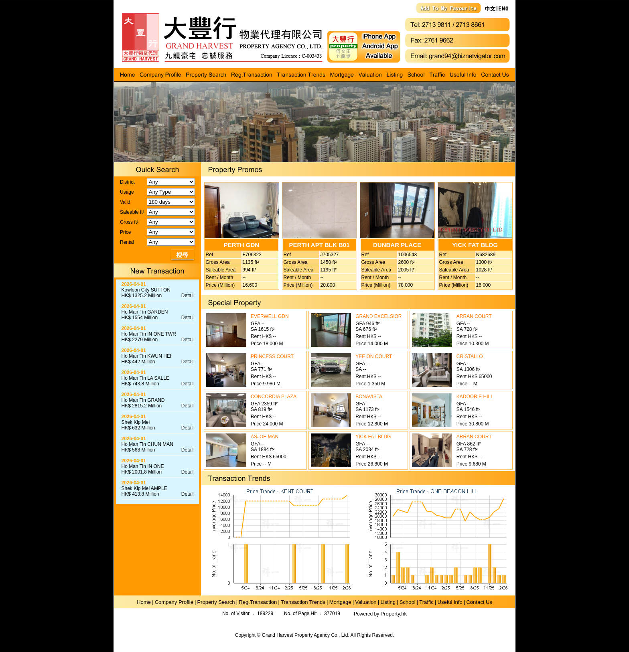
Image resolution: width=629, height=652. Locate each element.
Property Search (216, 602)
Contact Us (479, 602)
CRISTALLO (470, 356)
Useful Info (450, 602)
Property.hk (394, 614)
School (408, 602)
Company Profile (174, 602)
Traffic (426, 602)
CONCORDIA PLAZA (273, 396)
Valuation (365, 602)
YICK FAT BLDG (373, 436)
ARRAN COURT (474, 316)
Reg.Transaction (258, 602)
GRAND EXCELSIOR (378, 316)
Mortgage (340, 602)
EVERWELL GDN (270, 316)
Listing (388, 602)
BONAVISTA (368, 396)
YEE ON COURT (373, 356)
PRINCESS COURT (272, 356)
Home (144, 602)
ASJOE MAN (264, 436)
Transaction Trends (303, 602)
